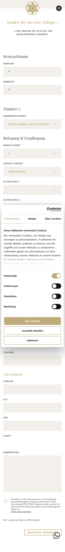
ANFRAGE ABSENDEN (43, 532)
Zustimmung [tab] (11, 218)
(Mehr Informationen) (21, 511)
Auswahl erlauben (32, 330)
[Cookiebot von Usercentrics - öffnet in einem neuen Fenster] (46, 209)
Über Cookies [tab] (53, 218)
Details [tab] (32, 218)
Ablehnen (32, 340)
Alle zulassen (32, 320)
